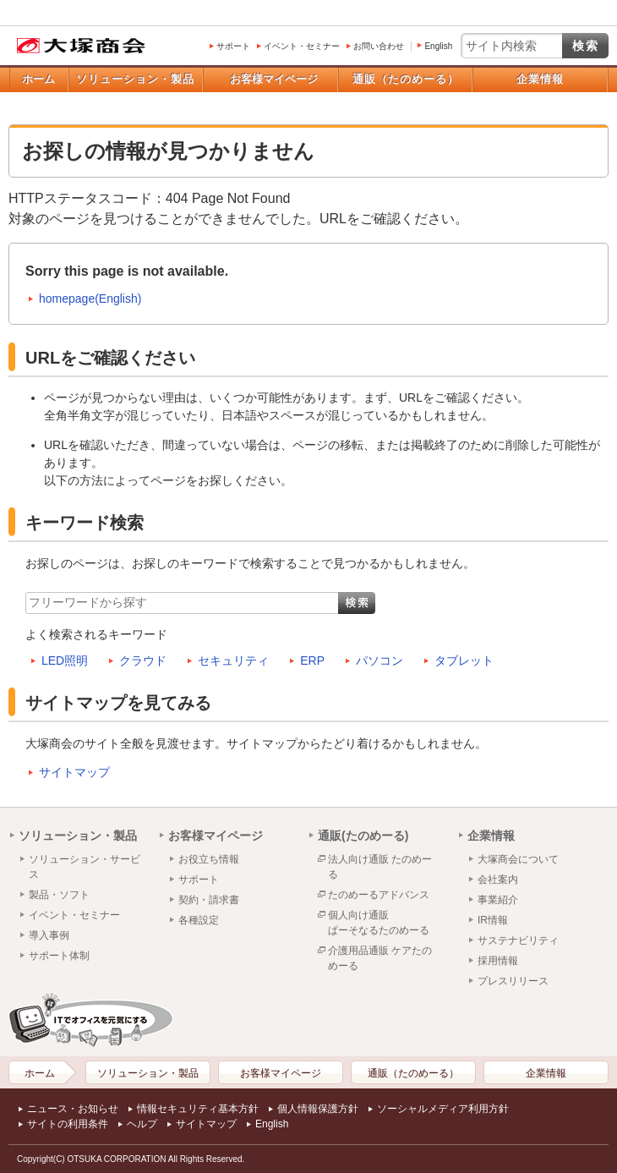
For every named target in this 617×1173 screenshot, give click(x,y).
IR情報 (493, 920)
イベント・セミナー (302, 46)
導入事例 (49, 935)
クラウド (143, 660)
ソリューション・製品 (135, 79)
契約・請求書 (208, 900)
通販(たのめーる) (363, 835)
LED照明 (64, 660)
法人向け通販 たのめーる (380, 866)
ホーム (38, 79)
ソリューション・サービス (84, 866)
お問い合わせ (378, 46)
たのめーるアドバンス (378, 895)
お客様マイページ (274, 79)
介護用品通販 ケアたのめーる (380, 958)
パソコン (379, 660)
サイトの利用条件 (67, 1124)
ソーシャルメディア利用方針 (443, 1109)
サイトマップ (74, 772)
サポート (233, 46)
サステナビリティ (518, 940)
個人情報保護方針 (317, 1109)
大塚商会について (518, 859)
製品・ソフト (59, 895)
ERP (312, 660)
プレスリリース (513, 981)
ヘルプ (142, 1124)
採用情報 (498, 961)
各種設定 (198, 920)
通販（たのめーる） (405, 79)
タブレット (464, 660)
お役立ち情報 (208, 859)
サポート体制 (59, 956)
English (438, 46)
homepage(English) (90, 298)
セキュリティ (233, 660)
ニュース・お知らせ (72, 1109)
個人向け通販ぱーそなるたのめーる (378, 922)
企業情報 (540, 79)
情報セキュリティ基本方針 (198, 1109)
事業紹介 (498, 900)
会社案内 (498, 879)
